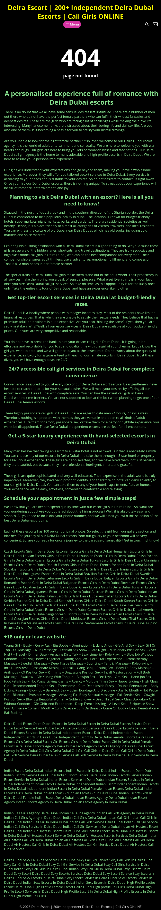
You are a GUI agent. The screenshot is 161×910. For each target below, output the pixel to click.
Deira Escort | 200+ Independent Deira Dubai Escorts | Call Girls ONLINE (80, 12)
